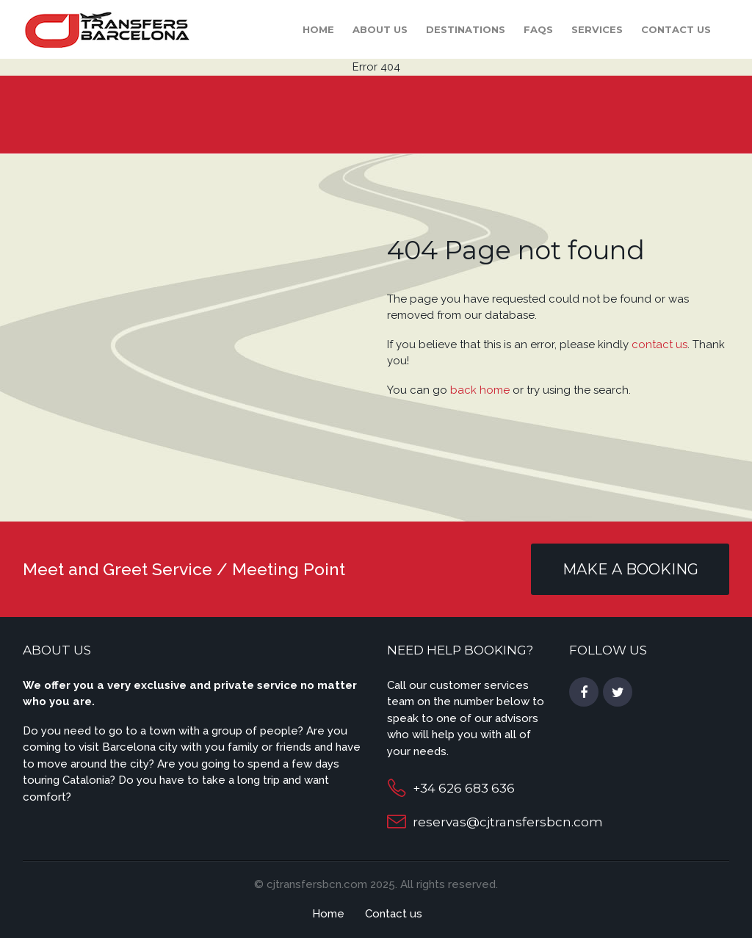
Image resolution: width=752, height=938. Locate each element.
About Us (380, 29)
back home (480, 390)
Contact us (676, 29)
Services (597, 29)
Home (318, 29)
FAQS (538, 29)
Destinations (465, 29)
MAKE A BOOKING (630, 569)
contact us (659, 344)
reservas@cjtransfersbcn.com (508, 822)
